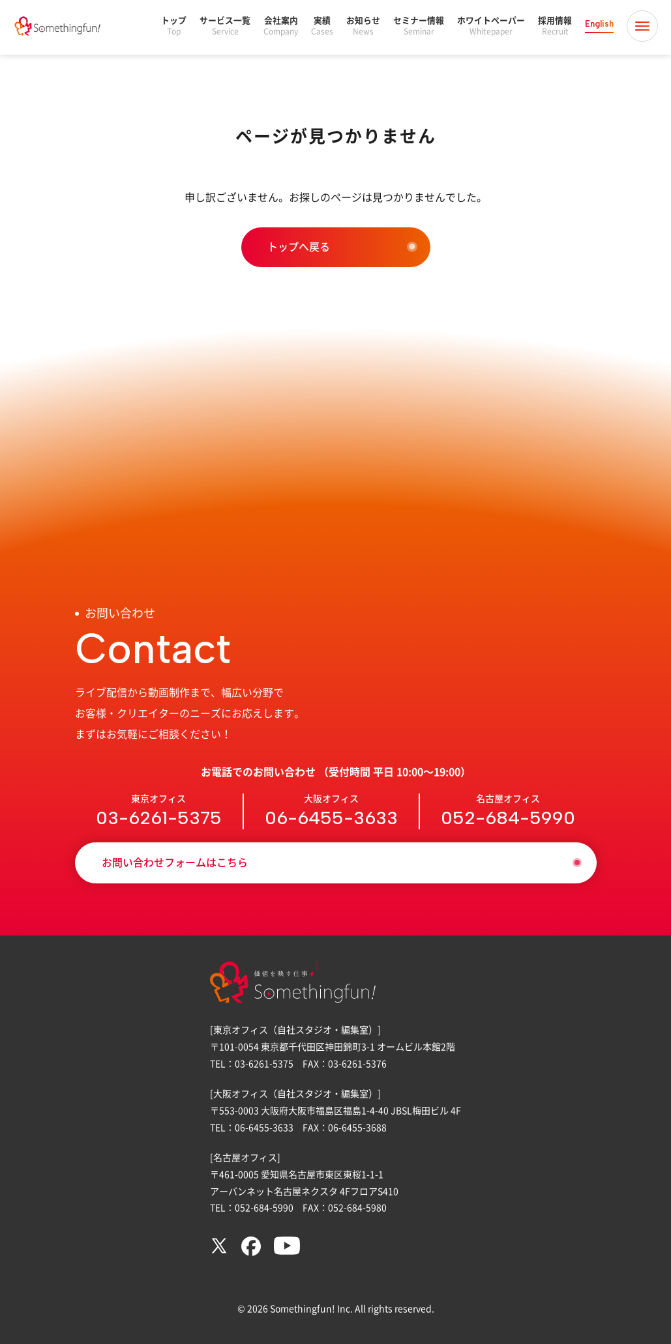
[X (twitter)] (219, 1251)
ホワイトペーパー (491, 26)
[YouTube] (287, 1251)
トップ (173, 26)
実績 (322, 26)
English (599, 24)
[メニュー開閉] (642, 26)
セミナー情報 (418, 26)
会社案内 (280, 26)
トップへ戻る (298, 247)
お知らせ (363, 26)
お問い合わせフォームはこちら (175, 862)
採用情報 (555, 26)
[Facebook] (251, 1252)
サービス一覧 (225, 26)
